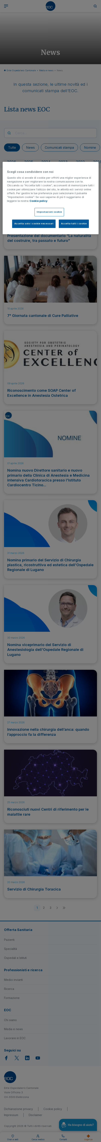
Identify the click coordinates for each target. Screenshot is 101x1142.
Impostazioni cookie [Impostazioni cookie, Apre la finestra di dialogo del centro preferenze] (49, 212)
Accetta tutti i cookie (74, 223)
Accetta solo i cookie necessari (34, 223)
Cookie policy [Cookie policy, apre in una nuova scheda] (38, 200)
